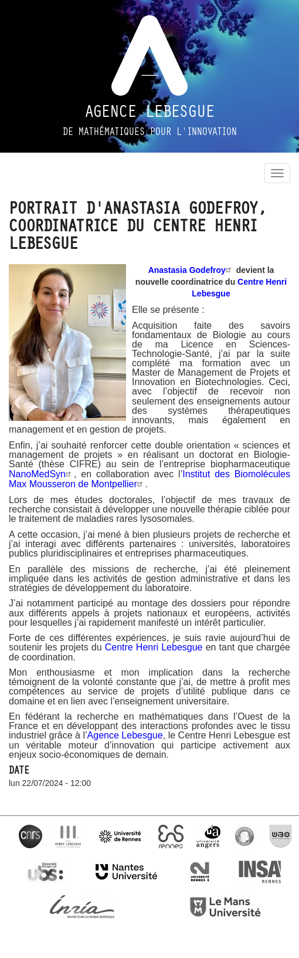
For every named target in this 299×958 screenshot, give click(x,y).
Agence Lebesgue (150, 111)
